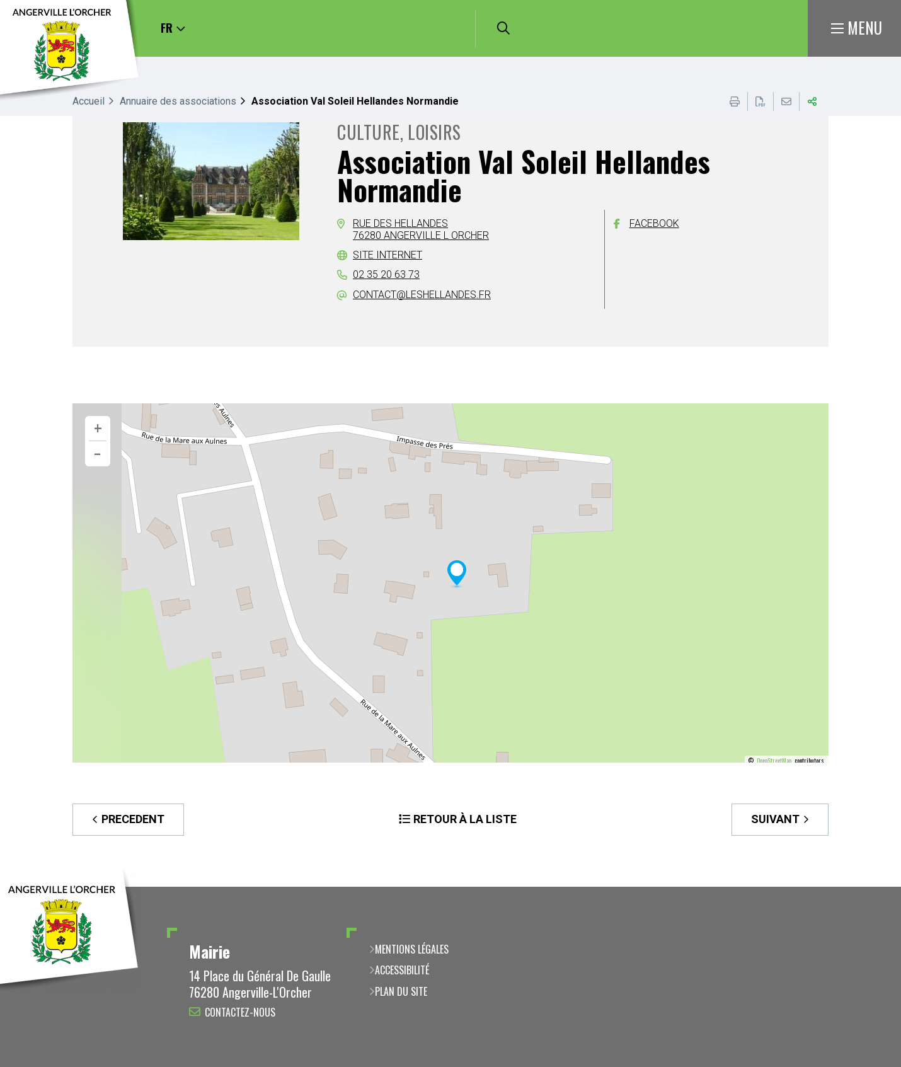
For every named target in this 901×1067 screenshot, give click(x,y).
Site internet (387, 255)
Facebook (654, 223)
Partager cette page (812, 101)
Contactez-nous (240, 1012)
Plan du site (401, 991)
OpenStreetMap (774, 761)
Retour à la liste (465, 819)
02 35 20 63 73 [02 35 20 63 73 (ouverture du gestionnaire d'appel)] (386, 274)
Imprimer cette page (734, 101)
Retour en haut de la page (873, 887)
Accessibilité (402, 970)
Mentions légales (412, 949)
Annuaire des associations (178, 101)
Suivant (775, 819)
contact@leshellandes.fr (422, 295)
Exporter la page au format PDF (760, 101)
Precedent (132, 819)
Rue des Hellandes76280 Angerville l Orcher (421, 229)
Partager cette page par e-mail (786, 101)
